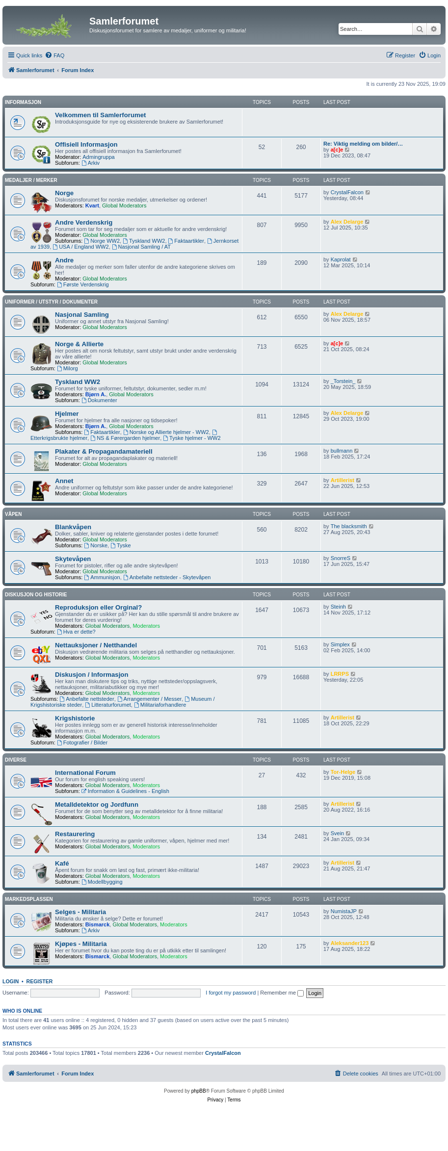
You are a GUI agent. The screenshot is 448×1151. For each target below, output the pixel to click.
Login (10, 981)
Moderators (146, 626)
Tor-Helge (343, 772)
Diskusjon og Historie (36, 594)
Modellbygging (102, 882)
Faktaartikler (186, 241)
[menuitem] (54, 55)
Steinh (338, 607)
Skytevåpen (73, 559)
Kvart (92, 205)
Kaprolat (341, 259)
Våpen (13, 514)
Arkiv (90, 163)
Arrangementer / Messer (149, 699)
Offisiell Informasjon (86, 144)
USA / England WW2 (80, 247)
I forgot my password (231, 993)
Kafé (62, 863)
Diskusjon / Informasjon (91, 674)
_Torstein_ (343, 381)
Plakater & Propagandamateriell (104, 451)
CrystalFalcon (347, 192)
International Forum (85, 772)
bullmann (342, 451)
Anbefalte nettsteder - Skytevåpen (167, 577)
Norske (95, 545)
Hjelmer (67, 413)
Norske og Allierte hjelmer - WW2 (166, 432)
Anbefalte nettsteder (86, 699)
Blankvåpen (73, 527)
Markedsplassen (29, 899)
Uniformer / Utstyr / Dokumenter (51, 302)
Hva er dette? (76, 632)
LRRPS (340, 674)
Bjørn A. (95, 394)
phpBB (198, 1091)
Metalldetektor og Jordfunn (96, 804)
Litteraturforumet (108, 705)
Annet (64, 481)
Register (39, 981)
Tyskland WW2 (144, 241)
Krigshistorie (75, 718)
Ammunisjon (102, 577)
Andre (64, 260)
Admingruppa (98, 157)
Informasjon (23, 102)
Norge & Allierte (79, 344)
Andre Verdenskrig (83, 222)
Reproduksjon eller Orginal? (98, 607)
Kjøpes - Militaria (81, 943)
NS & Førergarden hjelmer (125, 438)
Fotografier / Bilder (82, 742)
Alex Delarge (347, 222)
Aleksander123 (350, 943)
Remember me (282, 993)
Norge (64, 193)
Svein (337, 833)
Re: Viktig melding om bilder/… (363, 144)
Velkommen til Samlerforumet (100, 115)
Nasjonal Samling (82, 314)
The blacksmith (349, 526)
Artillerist (342, 480)
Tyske (120, 545)
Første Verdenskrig (83, 284)
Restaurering (75, 834)
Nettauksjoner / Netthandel (96, 645)
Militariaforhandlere (160, 705)
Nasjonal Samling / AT (141, 247)
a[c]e (337, 150)
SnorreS (340, 558)
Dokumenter (99, 400)
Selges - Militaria (80, 912)
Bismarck (97, 924)
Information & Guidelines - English (125, 791)
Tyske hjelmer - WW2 (191, 438)
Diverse (15, 760)
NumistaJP (344, 911)
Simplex (340, 644)
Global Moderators (124, 205)
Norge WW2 (102, 241)
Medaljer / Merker (31, 180)
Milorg (67, 368)
